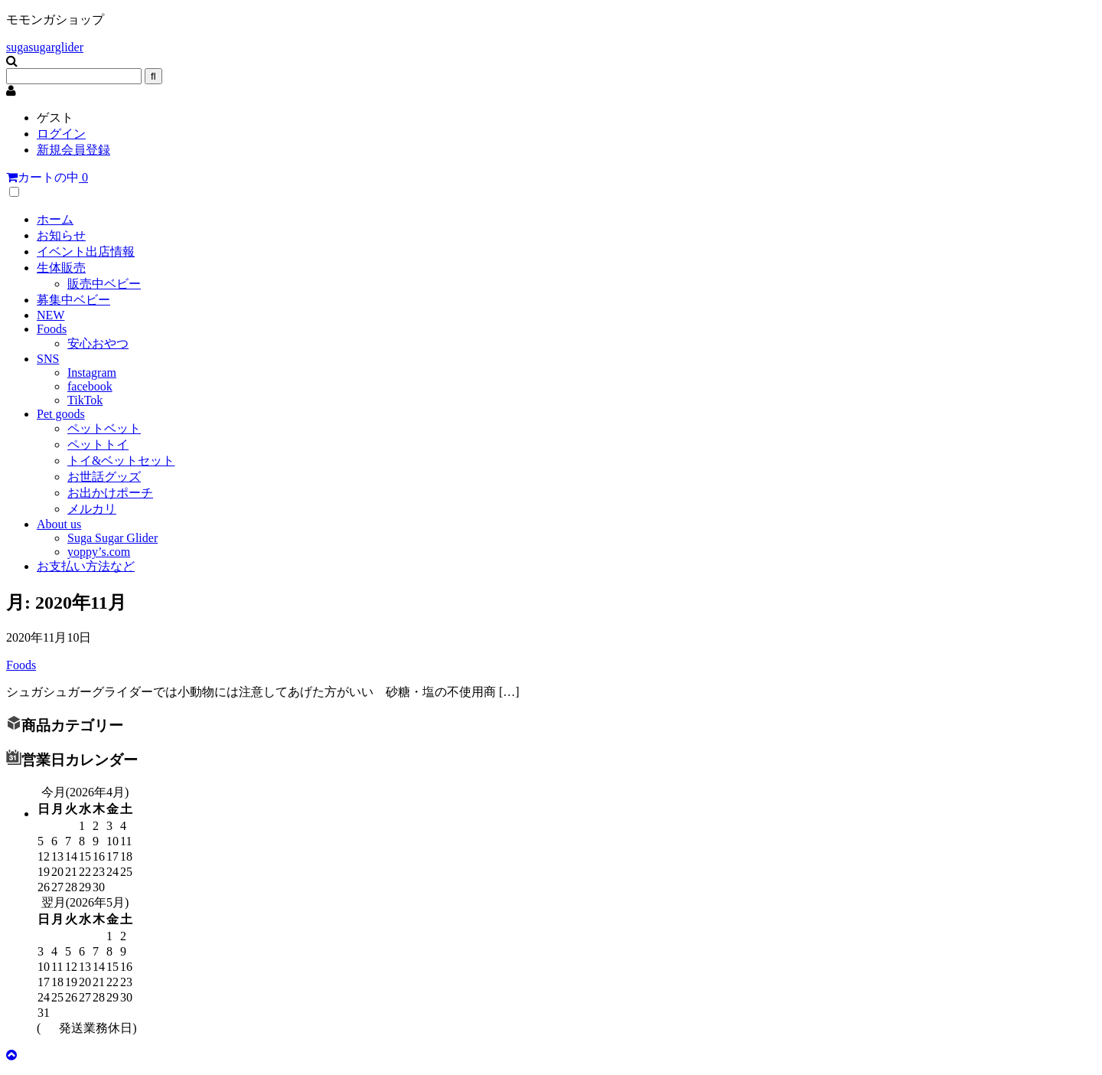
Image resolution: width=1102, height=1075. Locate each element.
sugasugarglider (44, 47)
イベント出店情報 (86, 251)
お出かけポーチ (110, 492)
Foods (52, 328)
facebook (89, 386)
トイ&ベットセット (120, 460)
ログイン (61, 133)
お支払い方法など (86, 566)
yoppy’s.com (98, 551)
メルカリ (91, 508)
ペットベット (104, 428)
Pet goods (61, 413)
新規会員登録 (73, 149)
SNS (48, 358)
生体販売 (61, 267)
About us (59, 524)
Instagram (91, 372)
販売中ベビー (104, 283)
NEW (50, 315)
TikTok (85, 400)
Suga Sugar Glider (112, 537)
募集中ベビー (73, 299)
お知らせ (61, 235)
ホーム (55, 219)
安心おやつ (98, 343)
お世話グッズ (104, 476)
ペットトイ (98, 444)
